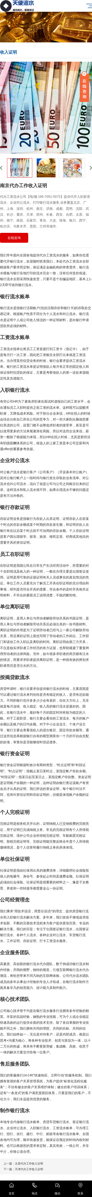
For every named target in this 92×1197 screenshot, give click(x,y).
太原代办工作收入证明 (29, 1163)
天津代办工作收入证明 (29, 1169)
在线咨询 (14, 238)
